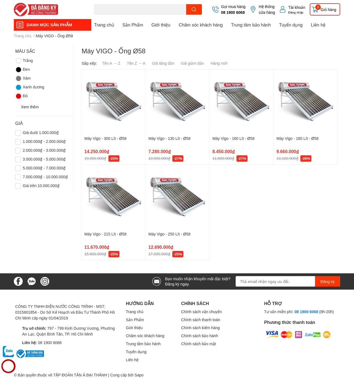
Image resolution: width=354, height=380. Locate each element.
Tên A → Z (111, 63)
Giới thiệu (160, 24)
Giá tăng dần (163, 63)
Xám (23, 78)
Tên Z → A (136, 63)
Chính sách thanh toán (200, 319)
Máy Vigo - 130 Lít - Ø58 (170, 138)
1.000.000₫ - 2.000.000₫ (44, 141)
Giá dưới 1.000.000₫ (41, 132)
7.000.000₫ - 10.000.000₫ (45, 176)
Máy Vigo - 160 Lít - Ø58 (233, 138)
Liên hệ (318, 24)
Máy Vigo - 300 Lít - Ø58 (105, 138)
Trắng (24, 60)
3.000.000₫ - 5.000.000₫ (44, 159)
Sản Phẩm (133, 24)
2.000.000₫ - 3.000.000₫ (44, 150)
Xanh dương (29, 87)
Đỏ (21, 96)
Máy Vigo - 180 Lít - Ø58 (298, 138)
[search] (194, 9)
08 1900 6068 (233, 12)
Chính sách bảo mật (198, 343)
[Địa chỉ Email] (288, 281)
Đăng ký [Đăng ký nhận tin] (328, 281)
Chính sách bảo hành (199, 335)
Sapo (139, 375)
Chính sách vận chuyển (201, 311)
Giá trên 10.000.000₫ (41, 185)
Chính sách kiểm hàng (200, 327)
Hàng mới (218, 63)
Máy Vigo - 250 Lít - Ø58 (170, 234)
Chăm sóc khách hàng (201, 24)
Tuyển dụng (291, 24)
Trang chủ (104, 24)
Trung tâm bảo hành (251, 24)
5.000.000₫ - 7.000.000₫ (44, 168)
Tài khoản (296, 7)
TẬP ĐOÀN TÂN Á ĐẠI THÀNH (80, 375)
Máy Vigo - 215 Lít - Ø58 (105, 234)
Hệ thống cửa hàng (267, 9)
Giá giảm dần (192, 63)
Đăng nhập (295, 12)
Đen (22, 69)
